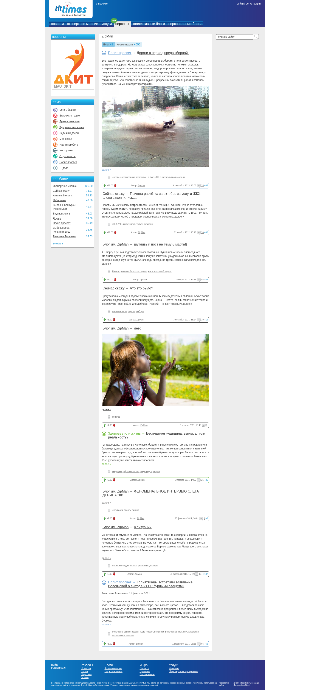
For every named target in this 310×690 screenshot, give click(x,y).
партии (131, 311)
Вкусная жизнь (62, 213)
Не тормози (66, 150)
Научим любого (68, 144)
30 (202, 232)
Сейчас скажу (61, 190)
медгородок (146, 471)
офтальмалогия (131, 471)
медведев (124, 565)
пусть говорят (146, 632)
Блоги (84, 671)
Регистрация (58, 667)
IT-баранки (59, 200)
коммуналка (129, 224)
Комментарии (125, 44)
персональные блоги (185, 24)
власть (127, 510)
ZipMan (107, 36)
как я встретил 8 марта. (160, 271)
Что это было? (141, 288)
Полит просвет (68, 162)
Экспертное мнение (65, 186)
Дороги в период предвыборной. (163, 53)
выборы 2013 (154, 177)
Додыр (57, 218)
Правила (145, 671)
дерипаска (117, 510)
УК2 (120, 224)
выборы (140, 311)
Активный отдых (62, 195)
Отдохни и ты (67, 156)
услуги (107, 24)
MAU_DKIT (62, 86)
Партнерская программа (183, 671)
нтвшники (159, 632)
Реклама (174, 668)
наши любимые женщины (134, 271)
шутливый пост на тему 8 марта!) (160, 244)
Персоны (86, 674)
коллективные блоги (148, 24)
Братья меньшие (69, 121)
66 (202, 644)
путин (115, 565)
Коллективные (113, 668)
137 (201, 574)
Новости (86, 668)
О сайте (144, 668)
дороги (115, 177)
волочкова (117, 632)
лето (137, 328)
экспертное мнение (82, 24)
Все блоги (58, 243)
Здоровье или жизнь (71, 127)
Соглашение (147, 674)
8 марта (116, 271)
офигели (148, 224)
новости (57, 24)
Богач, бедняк (67, 109)
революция (143, 565)
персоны (122, 24)
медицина (117, 471)
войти (240, 3)
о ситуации (143, 527)
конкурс (116, 417)
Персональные (113, 671)
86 (202, 279)
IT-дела (63, 167)
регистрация (253, 3)
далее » (106, 169)
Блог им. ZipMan (115, 244)
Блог (106, 44)
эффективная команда (173, 177)
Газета (84, 677)
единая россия (131, 632)
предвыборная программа (133, 177)
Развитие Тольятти (64, 236)
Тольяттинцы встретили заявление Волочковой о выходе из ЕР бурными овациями (150, 584)
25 (202, 480)
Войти (55, 664)
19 (202, 320)
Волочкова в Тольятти (176, 632)
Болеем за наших (69, 115)
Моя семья (65, 138)
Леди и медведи (69, 133)
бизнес (135, 510)
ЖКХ (114, 224)
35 (202, 185)
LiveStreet (245, 685)
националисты (119, 311)
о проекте (102, 3)
